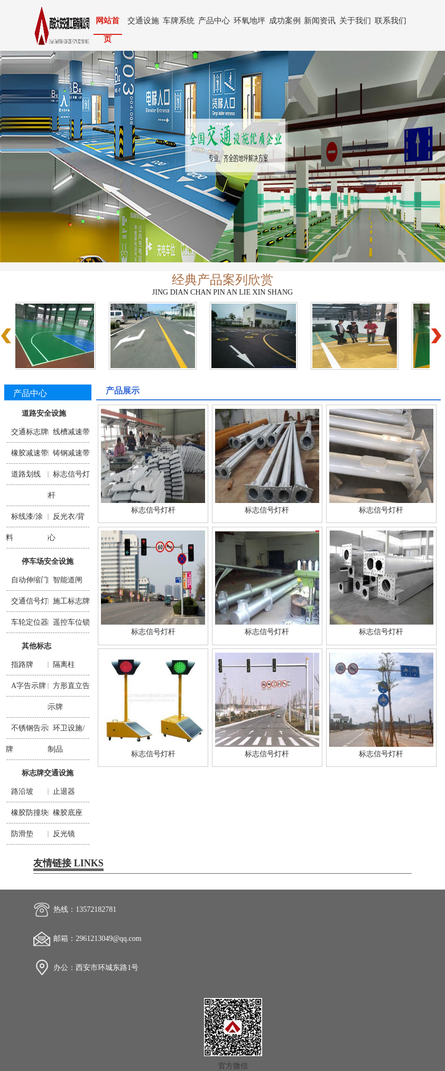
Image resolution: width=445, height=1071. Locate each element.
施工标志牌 (71, 601)
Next (427, 154)
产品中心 (214, 20)
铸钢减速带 (71, 453)
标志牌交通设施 (47, 773)
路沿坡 (22, 791)
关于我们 (355, 20)
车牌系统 (178, 20)
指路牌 (22, 665)
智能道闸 (67, 580)
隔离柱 (64, 665)
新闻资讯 (320, 20)
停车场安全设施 (47, 561)
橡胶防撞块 (29, 813)
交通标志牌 (29, 432)
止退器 (64, 791)
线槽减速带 (71, 432)
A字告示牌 (28, 686)
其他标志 (36, 646)
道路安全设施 (44, 413)
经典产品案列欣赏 (222, 280)
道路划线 (26, 474)
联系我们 (390, 20)
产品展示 (123, 390)
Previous (18, 154)
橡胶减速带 (29, 453)
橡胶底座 (67, 813)
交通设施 (143, 20)
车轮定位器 (29, 622)
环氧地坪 (249, 20)
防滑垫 (22, 834)
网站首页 (107, 25)
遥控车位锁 (71, 622)
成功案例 (285, 20)
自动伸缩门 (29, 580)
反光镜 (64, 834)
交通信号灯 (29, 601)
